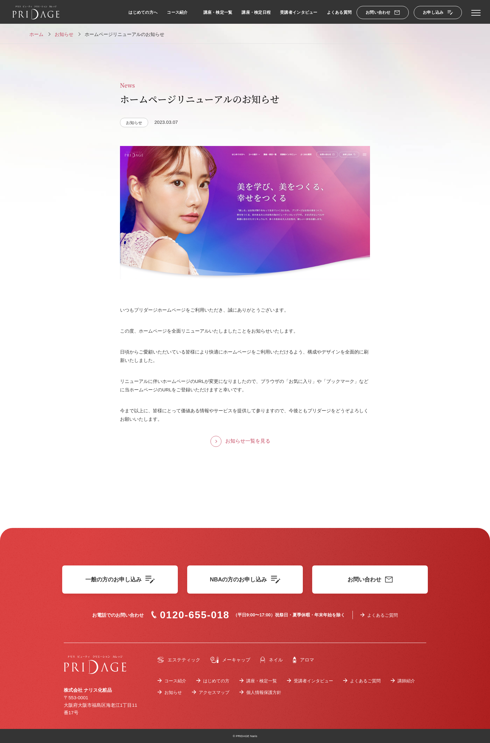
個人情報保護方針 (263, 692)
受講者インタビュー (298, 12)
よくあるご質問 (382, 615)
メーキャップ (230, 660)
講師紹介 (406, 680)
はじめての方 (216, 680)
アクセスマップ (214, 692)
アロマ (303, 660)
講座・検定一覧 (217, 12)
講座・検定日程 (256, 12)
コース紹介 (177, 12)
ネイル (271, 660)
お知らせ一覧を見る (247, 441)
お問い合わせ (383, 12)
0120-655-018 (190, 614)
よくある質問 (339, 12)
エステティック (179, 660)
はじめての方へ (143, 12)
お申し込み (438, 12)
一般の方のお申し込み (120, 579)
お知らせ (173, 692)
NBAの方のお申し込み (245, 579)
